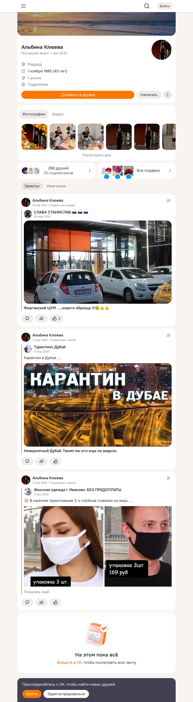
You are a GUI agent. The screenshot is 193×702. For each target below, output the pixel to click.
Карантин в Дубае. (40, 357)
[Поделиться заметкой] (41, 319)
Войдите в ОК (69, 662)
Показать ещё (36, 591)
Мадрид (34, 64)
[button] (33, 114)
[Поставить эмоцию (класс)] (56, 319)
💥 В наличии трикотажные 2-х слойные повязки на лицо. (76, 500)
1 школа (34, 77)
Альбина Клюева (42, 47)
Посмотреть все (96, 155)
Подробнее (37, 84)
